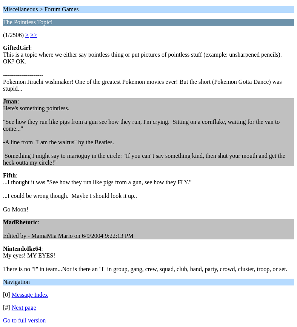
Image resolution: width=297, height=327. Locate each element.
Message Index (30, 295)
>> (33, 35)
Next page (24, 307)
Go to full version (24, 320)
